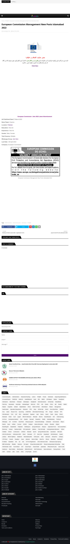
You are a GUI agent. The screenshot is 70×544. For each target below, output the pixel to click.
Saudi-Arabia (5, 409)
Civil (21, 419)
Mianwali (35, 416)
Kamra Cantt (61, 446)
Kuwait (61, 434)
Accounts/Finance (6, 399)
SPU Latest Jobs (26, 429)
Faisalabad (61, 399)
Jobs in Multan (38, 483)
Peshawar (19, 401)
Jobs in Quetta (5, 487)
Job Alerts (37, 522)
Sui (19, 441)
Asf (10, 421)
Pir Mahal (4, 441)
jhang (56, 414)
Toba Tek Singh (41, 429)
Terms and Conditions (7, 528)
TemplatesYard (13, 541)
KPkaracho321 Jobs (52, 446)
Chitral (60, 414)
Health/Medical (28, 399)
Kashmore (4, 449)
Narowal (32, 419)
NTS (61, 411)
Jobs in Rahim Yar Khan (41, 487)
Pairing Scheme (57, 449)
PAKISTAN (14, 399)
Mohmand (60, 439)
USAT (3, 451)
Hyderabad (25, 414)
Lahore (33, 397)
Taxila (51, 414)
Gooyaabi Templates (30, 541)
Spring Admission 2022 (43, 431)
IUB (42, 404)
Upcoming (21, 411)
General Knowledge (39, 421)
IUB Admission (54, 434)
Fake (63, 444)
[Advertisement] (35, 8)
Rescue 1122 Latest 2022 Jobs (16, 371)
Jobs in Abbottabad (6, 475)
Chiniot (9, 431)
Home (3, 21)
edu (23, 441)
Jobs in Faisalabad (6, 477)
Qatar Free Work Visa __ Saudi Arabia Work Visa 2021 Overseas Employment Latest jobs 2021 (33, 364)
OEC (54, 416)
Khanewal (4, 416)
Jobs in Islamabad (6, 481)
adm (13, 451)
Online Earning (60, 416)
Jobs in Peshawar (39, 485)
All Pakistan (49, 399)
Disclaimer (4, 526)
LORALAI (23, 431)
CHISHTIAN (28, 411)
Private (44, 397)
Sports (34, 431)
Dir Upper (26, 444)
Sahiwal (16, 406)
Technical (58, 419)
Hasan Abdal (36, 446)
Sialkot (65, 404)
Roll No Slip (40, 409)
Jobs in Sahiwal (5, 490)
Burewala (30, 434)
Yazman (8, 451)
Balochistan (12, 401)
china (22, 451)
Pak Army (4, 404)
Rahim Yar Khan (36, 406)
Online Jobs (36, 436)
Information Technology (41, 501)
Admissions (5, 401)
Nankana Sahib (18, 429)
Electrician (4, 429)
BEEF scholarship (6, 444)
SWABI (43, 419)
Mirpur (62, 421)
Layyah (19, 416)
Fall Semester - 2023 (7, 446)
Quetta (46, 404)
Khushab (52, 424)
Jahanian (28, 439)
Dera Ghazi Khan (54, 409)
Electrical (4, 497)
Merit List (33, 404)
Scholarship (50, 401)
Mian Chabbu (12, 449)
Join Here (15, 139)
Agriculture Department (15, 409)
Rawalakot (11, 441)
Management (58, 406)
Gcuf (14, 416)
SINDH (43, 399)
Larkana (4, 436)
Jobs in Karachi (39, 481)
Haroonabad (56, 421)
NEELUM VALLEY (28, 449)
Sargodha (10, 406)
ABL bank (59, 431)
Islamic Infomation (39, 424)
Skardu (4, 424)
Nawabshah (13, 426)
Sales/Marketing (50, 419)
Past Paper (38, 528)
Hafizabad (48, 421)
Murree (40, 416)
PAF (46, 411)
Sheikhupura (27, 426)
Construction (16, 431)
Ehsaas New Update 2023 (36, 444)
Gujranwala (11, 404)
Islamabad (24, 222)
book (18, 451)
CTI (34, 434)
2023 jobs (47, 436)
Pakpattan (20, 426)
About (34, 539)
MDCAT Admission (27, 416)
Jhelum (46, 424)
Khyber (57, 424)
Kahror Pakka (35, 439)
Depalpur (17, 439)
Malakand (19, 436)
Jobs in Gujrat (5, 479)
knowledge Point (6, 31)
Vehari (62, 429)
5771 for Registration (31, 441)
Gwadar (26, 419)
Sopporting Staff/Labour (60, 397)
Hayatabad (46, 434)
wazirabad (53, 431)
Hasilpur (31, 424)
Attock (46, 409)
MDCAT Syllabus (11, 436)
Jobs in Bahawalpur (40, 475)
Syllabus (34, 429)
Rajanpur (32, 414)
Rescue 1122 (14, 411)
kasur (9, 424)
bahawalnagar (25, 404)
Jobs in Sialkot (38, 490)
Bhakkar (14, 444)
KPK (39, 399)
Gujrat (46, 414)
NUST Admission (38, 449)
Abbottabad (44, 406)
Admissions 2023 (17, 434)
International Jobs (42, 401)
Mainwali (29, 431)
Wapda (4, 406)
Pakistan (10, 125)
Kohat (10, 416)
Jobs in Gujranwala (40, 477)
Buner (24, 434)
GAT (22, 446)
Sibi (16, 441)
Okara (29, 406)
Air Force (4, 419)
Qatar (8, 411)
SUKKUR (61, 409)
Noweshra (38, 419)
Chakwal (4, 431)
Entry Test (39, 434)
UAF (16, 414)
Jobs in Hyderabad (39, 479)
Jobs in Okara (5, 485)
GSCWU (25, 424)
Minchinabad (20, 449)
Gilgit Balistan (23, 406)
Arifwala (61, 436)
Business (20, 444)
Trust (63, 449)
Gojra (22, 439)
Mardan (56, 411)
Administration (8, 222)
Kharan (47, 439)
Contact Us (4, 522)
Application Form (52, 426)
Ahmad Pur (54, 436)
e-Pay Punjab (28, 451)
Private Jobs (4, 505)
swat (37, 414)
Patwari (51, 406)
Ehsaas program (29, 421)
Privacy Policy (38, 526)
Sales (42, 436)
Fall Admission (5, 414)
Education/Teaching (25, 397)
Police (51, 404)
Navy (35, 409)
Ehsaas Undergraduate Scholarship (52, 444)
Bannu (42, 414)
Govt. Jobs (37, 505)
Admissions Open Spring (55, 441)
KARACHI (21, 399)
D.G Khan (15, 421)
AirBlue (13, 424)
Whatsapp (4, 421)
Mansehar (53, 439)
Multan (55, 399)
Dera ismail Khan (62, 426)
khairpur (44, 426)
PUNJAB (7, 21)
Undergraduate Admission (53, 429)
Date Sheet (21, 421)
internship (18, 404)
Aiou (3, 411)
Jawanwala (43, 446)
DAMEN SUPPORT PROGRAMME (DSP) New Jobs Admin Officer (25, 377)
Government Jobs (17, 222)
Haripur (11, 429)
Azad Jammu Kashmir (13, 419)
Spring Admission (36, 426)
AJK (55, 404)
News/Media (58, 401)
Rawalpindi (33, 401)
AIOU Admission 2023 (43, 441)
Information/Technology (38, 411)
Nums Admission (47, 449)
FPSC (31, 409)
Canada (11, 439)
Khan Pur (42, 439)
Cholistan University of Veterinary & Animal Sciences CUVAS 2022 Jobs (27, 384)
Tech (12, 414)
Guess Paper (28, 446)
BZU (20, 414)
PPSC (38, 404)
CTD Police (4, 439)
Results (60, 404)
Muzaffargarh (5, 426)
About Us (37, 520)
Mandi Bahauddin (28, 436)
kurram (35, 451)
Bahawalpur (26, 401)
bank (35, 399)
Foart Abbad (16, 446)
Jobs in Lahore (5, 483)
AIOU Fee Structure (6, 434)
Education (25, 409)
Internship (37, 499)
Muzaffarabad (47, 416)
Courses (19, 424)
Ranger (51, 411)
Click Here (35, 66)
